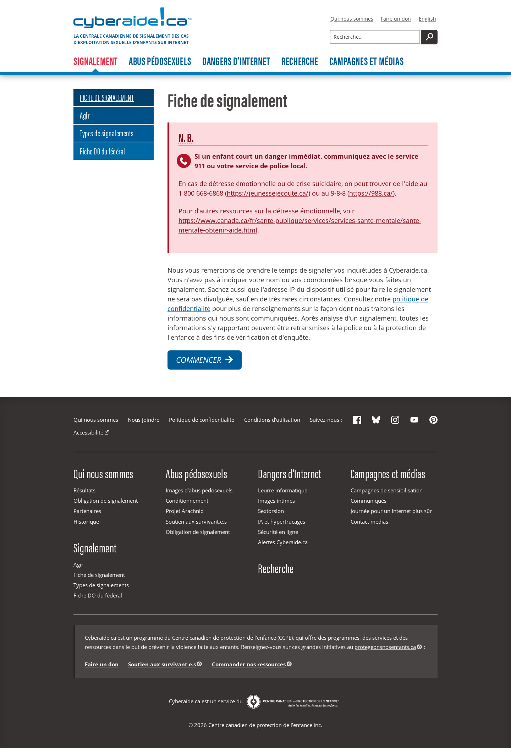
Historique (86, 521)
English (427, 18)
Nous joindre (143, 419)
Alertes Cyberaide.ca (283, 542)
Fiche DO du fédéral (102, 150)
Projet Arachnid (185, 510)
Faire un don (396, 18)
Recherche (299, 61)
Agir (84, 115)
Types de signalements (106, 132)
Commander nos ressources (249, 664)
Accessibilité (88, 432)
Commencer (204, 360)
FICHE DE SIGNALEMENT (107, 97)
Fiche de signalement (99, 574)
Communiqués (368, 500)
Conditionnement (187, 500)
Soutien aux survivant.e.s (196, 521)
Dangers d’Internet (236, 61)
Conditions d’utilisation (272, 419)
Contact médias (369, 521)
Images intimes (276, 500)
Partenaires (87, 510)
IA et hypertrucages (281, 521)
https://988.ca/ (371, 193)
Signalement (95, 61)
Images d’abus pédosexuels (199, 490)
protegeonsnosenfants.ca (385, 646)
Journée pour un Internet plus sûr (391, 510)
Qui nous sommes (351, 18)
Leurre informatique (282, 490)
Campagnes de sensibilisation (387, 490)
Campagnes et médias (366, 61)
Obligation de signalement (105, 500)
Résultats (84, 490)
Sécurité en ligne (278, 531)
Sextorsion (271, 510)
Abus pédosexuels (160, 61)
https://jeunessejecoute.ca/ (267, 193)
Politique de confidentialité (201, 419)
